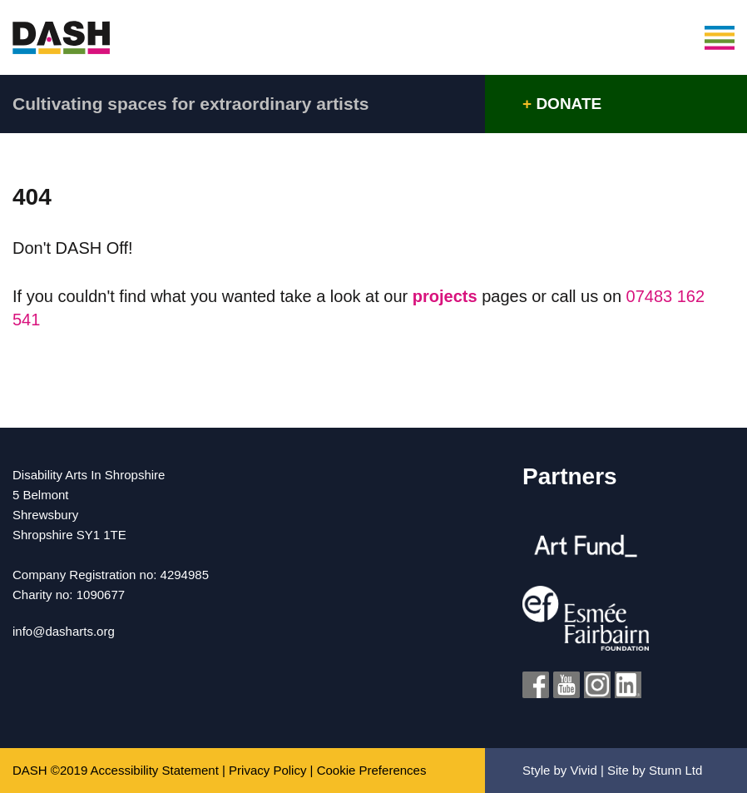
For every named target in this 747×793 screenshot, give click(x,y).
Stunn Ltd (675, 770)
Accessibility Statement (155, 770)
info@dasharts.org (63, 631)
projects (447, 296)
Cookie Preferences (372, 770)
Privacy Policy (267, 770)
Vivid (584, 770)
